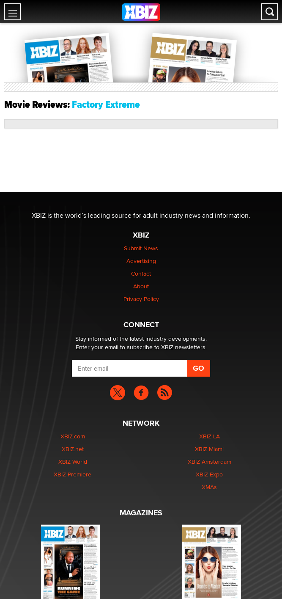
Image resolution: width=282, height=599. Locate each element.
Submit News (141, 248)
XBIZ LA (209, 436)
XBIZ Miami (209, 449)
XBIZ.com (72, 436)
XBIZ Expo (209, 474)
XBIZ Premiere (72, 474)
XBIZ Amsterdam (209, 461)
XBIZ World (72, 461)
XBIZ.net (73, 449)
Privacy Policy (141, 299)
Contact (141, 273)
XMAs (209, 487)
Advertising (141, 261)
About (141, 286)
